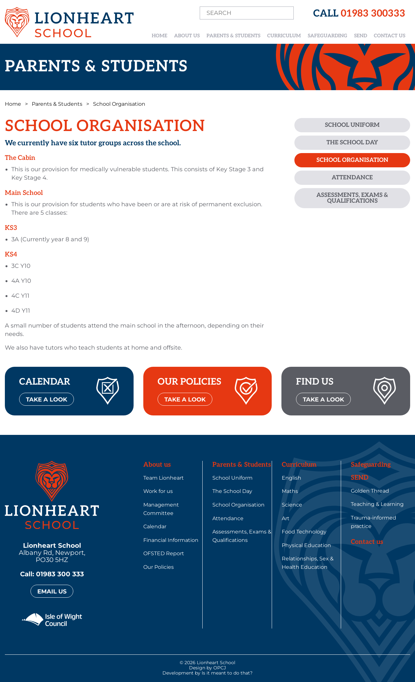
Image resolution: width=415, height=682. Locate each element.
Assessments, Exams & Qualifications (352, 198)
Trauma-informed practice (373, 522)
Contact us (389, 36)
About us (187, 36)
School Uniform (352, 125)
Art (286, 518)
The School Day (352, 142)
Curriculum (284, 36)
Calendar (154, 526)
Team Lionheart (163, 478)
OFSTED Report (163, 553)
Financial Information (170, 540)
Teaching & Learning (377, 504)
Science (292, 505)
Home (159, 36)
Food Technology (304, 532)
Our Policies (158, 567)
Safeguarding (327, 36)
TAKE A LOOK (46, 399)
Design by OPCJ (207, 668)
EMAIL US (51, 591)
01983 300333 (373, 13)
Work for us (158, 491)
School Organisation (352, 160)
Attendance (352, 177)
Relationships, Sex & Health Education (308, 563)
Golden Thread (370, 491)
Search (286, 13)
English (291, 478)
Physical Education (306, 545)
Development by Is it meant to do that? (207, 673)
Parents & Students (233, 36)
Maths (290, 491)
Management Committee (161, 509)
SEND (360, 36)
